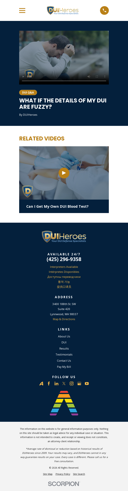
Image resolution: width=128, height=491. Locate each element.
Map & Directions (64, 319)
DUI (64, 342)
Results (64, 348)
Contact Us (64, 360)
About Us (64, 336)
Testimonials (64, 354)
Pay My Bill (64, 367)
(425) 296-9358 (64, 259)
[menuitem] (47, 474)
